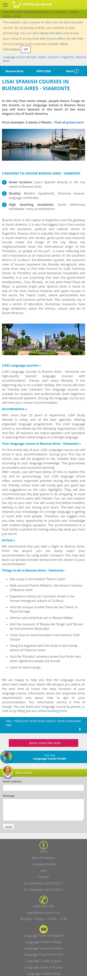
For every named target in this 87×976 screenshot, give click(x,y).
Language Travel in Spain (44, 961)
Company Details (43, 864)
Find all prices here (68, 122)
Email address (12, 781)
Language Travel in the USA (43, 954)
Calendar (35, 389)
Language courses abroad (19, 57)
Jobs (43, 870)
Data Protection (43, 858)
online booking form (52, 711)
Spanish (53, 57)
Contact (43, 877)
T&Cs (43, 851)
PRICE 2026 (43, 71)
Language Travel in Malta (43, 942)
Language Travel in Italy (44, 974)
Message (9, 796)
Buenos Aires (14, 71)
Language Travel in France (43, 967)
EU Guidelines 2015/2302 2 (43, 890)
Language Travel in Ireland (43, 948)
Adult (42, 57)
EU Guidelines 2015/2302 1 (43, 883)
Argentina (67, 57)
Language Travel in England (43, 935)
